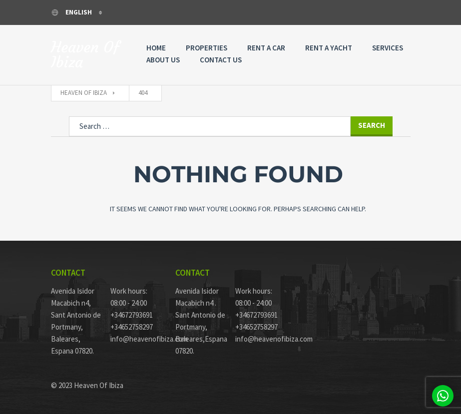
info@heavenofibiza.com (135, 339)
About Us (163, 59)
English (72, 12)
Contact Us (221, 59)
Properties (206, 47)
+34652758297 (131, 327)
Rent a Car (266, 47)
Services (387, 47)
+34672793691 (131, 315)
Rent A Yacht (328, 47)
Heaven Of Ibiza (85, 55)
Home (156, 47)
